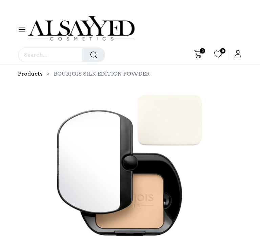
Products (30, 73)
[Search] (93, 55)
